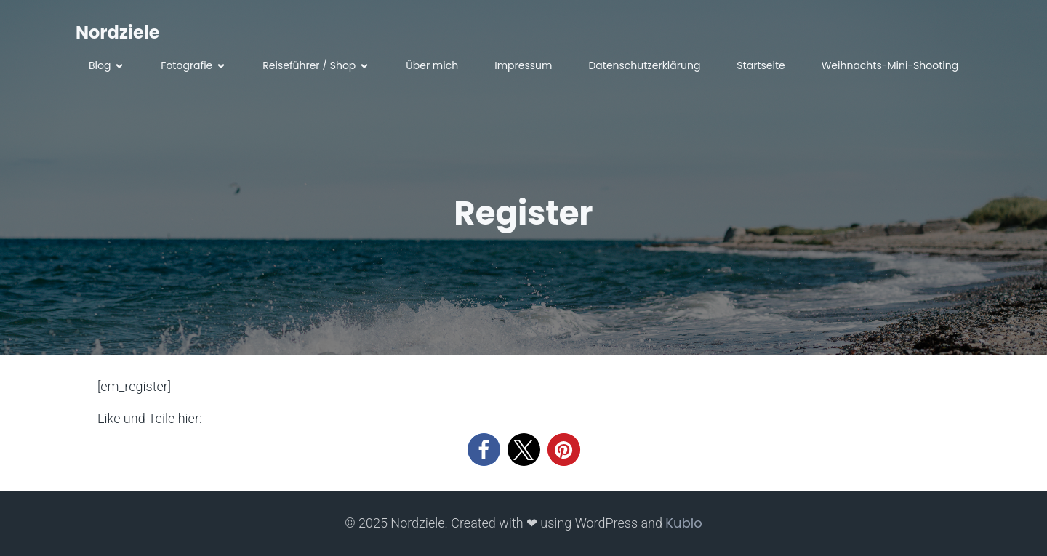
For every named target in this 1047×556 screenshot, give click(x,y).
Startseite (761, 65)
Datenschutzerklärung (644, 65)
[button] (484, 449)
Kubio (683, 523)
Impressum (523, 65)
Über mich (432, 65)
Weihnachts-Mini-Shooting (890, 65)
